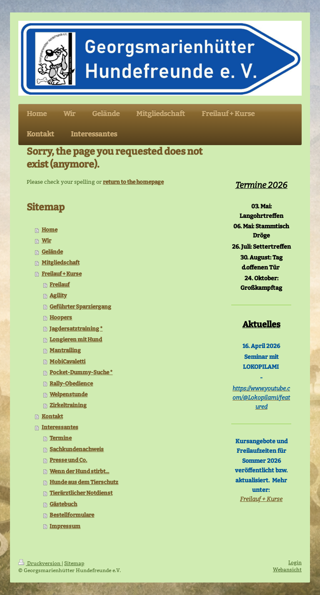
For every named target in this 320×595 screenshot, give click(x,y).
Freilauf (60, 284)
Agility (58, 295)
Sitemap (74, 563)
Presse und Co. (68, 460)
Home (50, 230)
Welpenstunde (69, 394)
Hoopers (61, 317)
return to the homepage (133, 182)
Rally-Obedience (71, 383)
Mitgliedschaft (61, 262)
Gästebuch (63, 504)
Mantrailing (65, 350)
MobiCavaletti (67, 361)
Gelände (52, 252)
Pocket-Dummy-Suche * (81, 372)
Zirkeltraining (68, 405)
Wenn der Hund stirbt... (79, 471)
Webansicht (287, 569)
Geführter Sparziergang (80, 307)
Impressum (65, 526)
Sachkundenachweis (77, 449)
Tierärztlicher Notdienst (81, 493)
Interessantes (60, 427)
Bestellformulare (72, 515)
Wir (46, 240)
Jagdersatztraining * (76, 329)
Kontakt (52, 416)
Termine (61, 438)
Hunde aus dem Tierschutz (84, 482)
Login (295, 562)
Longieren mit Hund (76, 339)
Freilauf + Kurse (62, 274)
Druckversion (40, 563)
